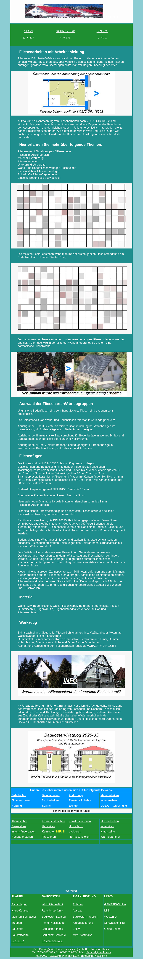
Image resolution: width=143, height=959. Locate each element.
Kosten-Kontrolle (52, 941)
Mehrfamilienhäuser (23, 916)
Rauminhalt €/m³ (52, 910)
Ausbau (77, 910)
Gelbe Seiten (112, 928)
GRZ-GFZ (17, 941)
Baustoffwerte (20, 935)
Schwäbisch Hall (114, 922)
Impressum (87, 955)
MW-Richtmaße (82, 935)
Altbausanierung (83, 922)
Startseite (102, 955)
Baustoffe (17, 928)
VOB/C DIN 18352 (98, 121)
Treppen (16, 922)
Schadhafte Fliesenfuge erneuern (38, 174)
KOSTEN (65, 37)
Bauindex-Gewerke (54, 935)
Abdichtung (76, 795)
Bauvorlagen (19, 904)
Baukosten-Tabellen (85, 916)
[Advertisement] (71, 867)
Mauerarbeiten (110, 795)
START (28, 31)
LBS (107, 910)
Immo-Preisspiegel (53, 922)
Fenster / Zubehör (80, 800)
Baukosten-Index (52, 928)
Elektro (73, 805)
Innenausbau (109, 800)
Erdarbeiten (18, 795)
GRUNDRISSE (65, 31)
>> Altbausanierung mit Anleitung (40, 705)
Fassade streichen (53, 821)
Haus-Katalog (20, 910)
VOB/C (102, 37)
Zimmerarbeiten (21, 800)
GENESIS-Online (115, 904)
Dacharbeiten (50, 800)
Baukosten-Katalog (54, 916)
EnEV (76, 928)
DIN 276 (102, 31)
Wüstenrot (110, 916)
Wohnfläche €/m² (52, 904)
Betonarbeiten (51, 795)
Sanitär (46, 805)
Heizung (16, 805)
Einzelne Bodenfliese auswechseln (39, 177)
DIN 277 (28, 37)
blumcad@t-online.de (98, 952)
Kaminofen (49, 831)
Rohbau (78, 904)
